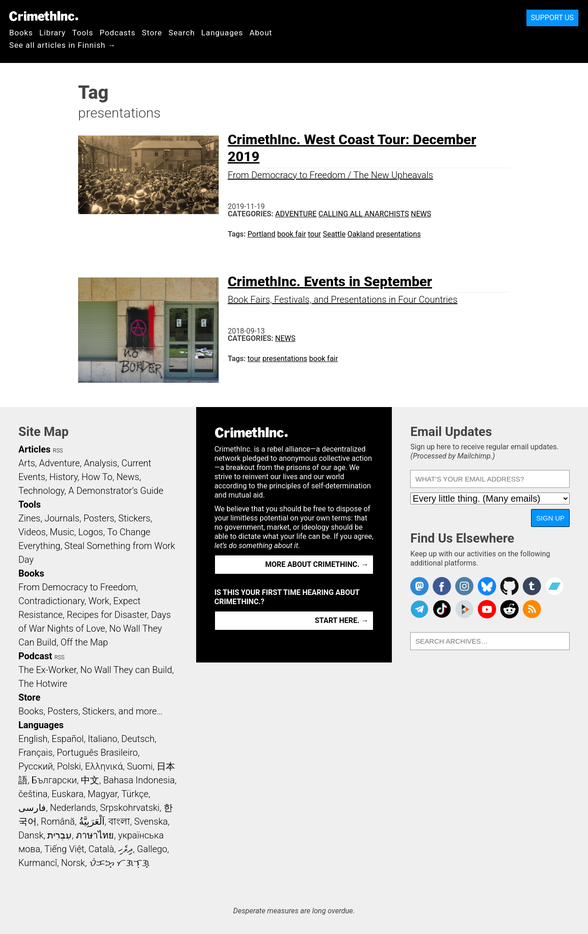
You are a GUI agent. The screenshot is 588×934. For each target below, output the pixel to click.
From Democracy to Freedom (77, 587)
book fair (291, 234)
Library (53, 32)
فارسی (32, 807)
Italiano (102, 738)
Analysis (100, 463)
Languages (222, 32)
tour (314, 234)
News (421, 213)
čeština (32, 793)
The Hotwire (42, 683)
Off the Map (84, 642)
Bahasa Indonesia (139, 780)
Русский (35, 766)
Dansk (31, 835)
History (63, 476)
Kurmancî (37, 862)
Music (62, 532)
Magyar (103, 793)
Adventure (296, 213)
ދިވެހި (125, 849)
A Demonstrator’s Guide (116, 490)
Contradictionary (51, 600)
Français (35, 752)
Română (58, 821)
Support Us (552, 17)
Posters (99, 518)
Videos (32, 532)
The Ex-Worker (47, 669)
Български (54, 780)
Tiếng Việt (64, 849)
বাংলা (119, 821)
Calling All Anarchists (363, 213)
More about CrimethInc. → (316, 564)
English (33, 738)
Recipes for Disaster (107, 614)
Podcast (35, 656)
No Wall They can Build (126, 669)
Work (99, 600)
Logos (90, 532)
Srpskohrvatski (130, 807)
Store (152, 32)
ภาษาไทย (95, 835)
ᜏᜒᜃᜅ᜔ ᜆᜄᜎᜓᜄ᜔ (119, 862)
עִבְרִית (59, 835)
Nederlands (73, 807)
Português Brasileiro (97, 752)
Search (182, 32)
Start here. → (341, 620)
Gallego (152, 849)
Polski (69, 766)
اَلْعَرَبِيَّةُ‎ (92, 821)
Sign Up (550, 518)
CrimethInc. (43, 16)
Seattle (334, 234)
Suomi (140, 766)
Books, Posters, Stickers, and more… (90, 711)
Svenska (151, 821)
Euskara (67, 793)
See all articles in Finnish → (62, 45)
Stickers (135, 518)
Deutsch (137, 738)
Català (101, 849)
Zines (29, 518)
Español (67, 738)
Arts (26, 463)
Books (21, 32)
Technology (41, 490)
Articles (34, 449)
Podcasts (118, 32)
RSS (58, 450)
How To (97, 476)
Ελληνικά (104, 766)
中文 (90, 780)
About (260, 32)
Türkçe (134, 793)
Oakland (360, 234)
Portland (262, 234)
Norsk (73, 862)
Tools (82, 32)
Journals (62, 518)
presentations (398, 234)
